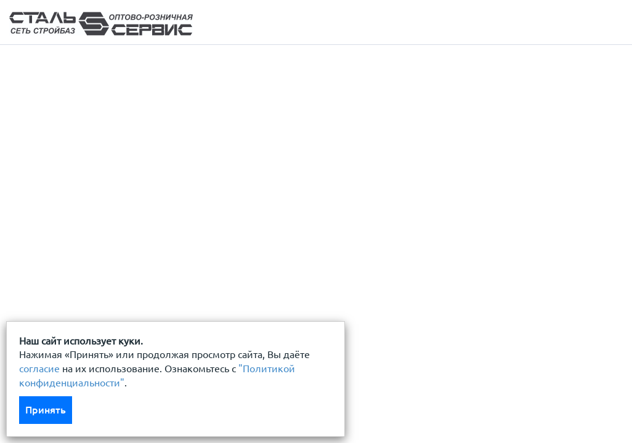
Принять (45, 409)
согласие (39, 368)
